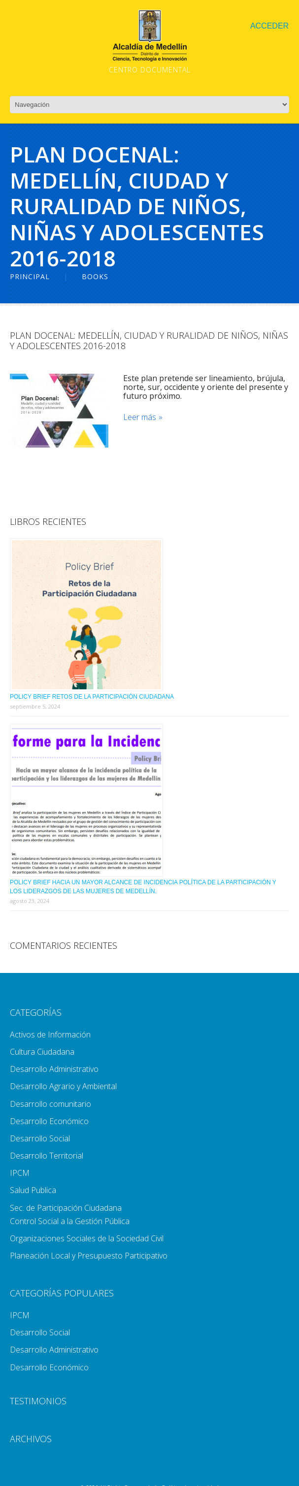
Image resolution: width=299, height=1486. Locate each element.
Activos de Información (50, 1034)
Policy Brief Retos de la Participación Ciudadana (92, 696)
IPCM (20, 1172)
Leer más (139, 417)
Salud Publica (33, 1190)
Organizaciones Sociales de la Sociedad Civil (87, 1238)
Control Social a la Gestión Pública (70, 1221)
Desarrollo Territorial (46, 1155)
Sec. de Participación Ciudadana (66, 1207)
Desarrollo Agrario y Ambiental (63, 1086)
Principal (30, 276)
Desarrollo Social (40, 1138)
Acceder (269, 26)
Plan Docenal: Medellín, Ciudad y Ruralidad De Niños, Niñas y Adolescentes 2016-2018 (149, 340)
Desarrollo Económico (49, 1121)
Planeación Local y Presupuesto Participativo (88, 1255)
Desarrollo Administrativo (54, 1069)
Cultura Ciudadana (42, 1051)
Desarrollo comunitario (50, 1103)
